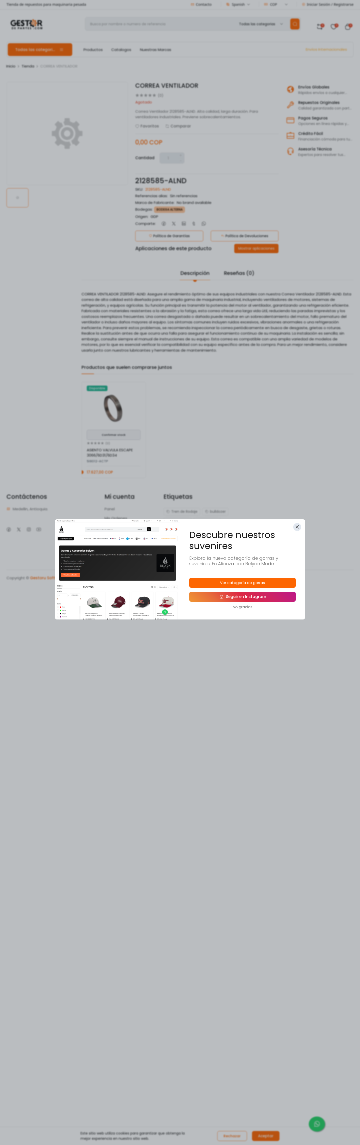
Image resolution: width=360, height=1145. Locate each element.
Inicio (11, 66)
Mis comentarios (119, 527)
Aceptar (266, 1136)
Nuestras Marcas (155, 49)
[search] (295, 23)
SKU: (139, 189)
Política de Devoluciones (244, 235)
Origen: (141, 216)
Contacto (201, 4)
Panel (109, 509)
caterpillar (177, 521)
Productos (93, 49)
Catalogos (121, 49)
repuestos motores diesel (191, 550)
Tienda (28, 66)
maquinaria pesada (185, 540)
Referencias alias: (151, 195)
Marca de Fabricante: (154, 202)
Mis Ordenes (115, 518)
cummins (207, 521)
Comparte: (145, 223)
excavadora (179, 531)
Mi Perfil (111, 536)
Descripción (195, 273)
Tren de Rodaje (182, 511)
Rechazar (232, 1136)
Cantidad (144, 157)
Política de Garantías (169, 235)
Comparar (178, 126)
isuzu (206, 531)
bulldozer (215, 511)
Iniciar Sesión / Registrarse (328, 4)
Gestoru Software (47, 577)
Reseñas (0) (239, 273)
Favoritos (147, 126)
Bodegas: (144, 209)
